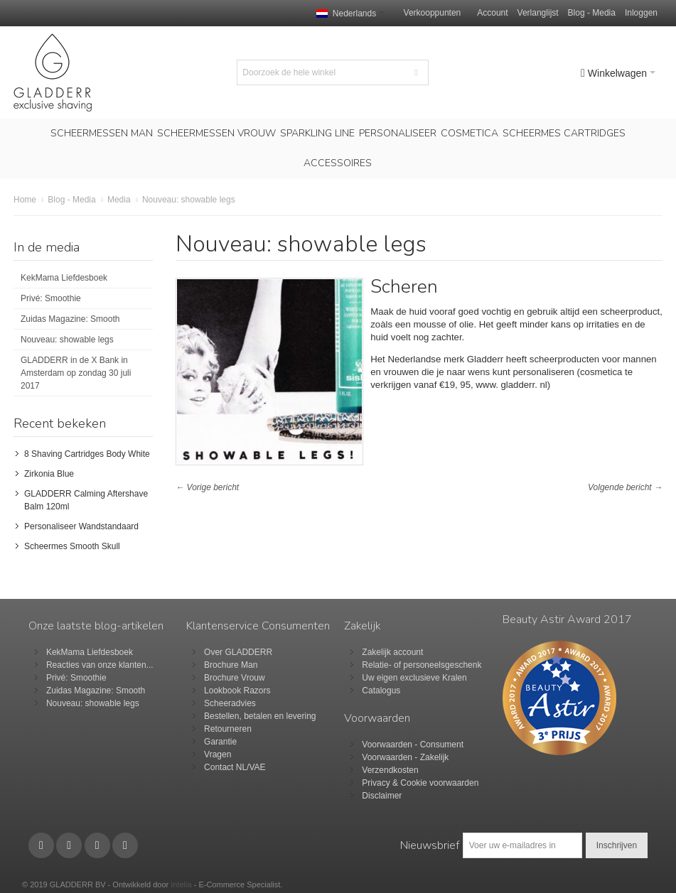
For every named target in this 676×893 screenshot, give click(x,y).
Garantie (220, 742)
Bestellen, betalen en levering (260, 716)
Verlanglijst (538, 13)
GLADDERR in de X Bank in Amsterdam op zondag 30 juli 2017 (76, 373)
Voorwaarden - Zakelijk (405, 757)
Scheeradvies (230, 703)
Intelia (181, 884)
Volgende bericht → (625, 487)
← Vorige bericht (207, 487)
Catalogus (381, 691)
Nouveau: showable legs (67, 340)
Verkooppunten (432, 13)
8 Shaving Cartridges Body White (87, 454)
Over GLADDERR (238, 652)
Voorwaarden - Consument (412, 744)
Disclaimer (382, 796)
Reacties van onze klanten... (100, 665)
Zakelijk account (392, 652)
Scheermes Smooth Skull (72, 546)
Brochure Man (230, 665)
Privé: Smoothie (51, 298)
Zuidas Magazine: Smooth (70, 319)
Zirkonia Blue (49, 474)
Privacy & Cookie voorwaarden (420, 783)
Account (492, 13)
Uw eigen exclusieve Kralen (414, 678)
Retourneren (228, 729)
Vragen (217, 754)
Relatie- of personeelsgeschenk (421, 665)
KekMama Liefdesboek (64, 278)
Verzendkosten (390, 770)
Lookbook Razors (237, 691)
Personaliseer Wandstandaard (81, 526)
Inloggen (641, 13)
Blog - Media (592, 13)
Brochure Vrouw (234, 678)
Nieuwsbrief (429, 845)
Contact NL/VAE (234, 767)
